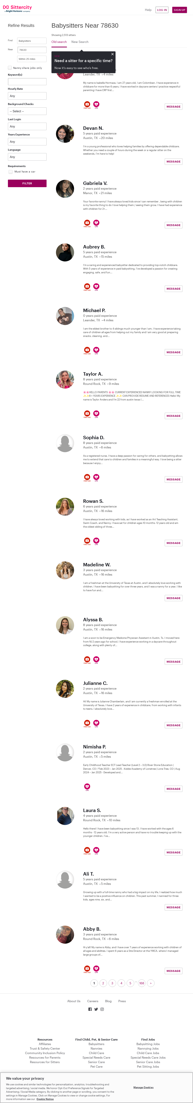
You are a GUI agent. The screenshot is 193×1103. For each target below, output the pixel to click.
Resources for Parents (45, 1057)
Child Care (96, 1053)
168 (141, 983)
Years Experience (19, 134)
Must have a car (25, 171)
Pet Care (96, 1066)
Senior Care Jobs (148, 1062)
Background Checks (21, 104)
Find (10, 40)
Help (148, 9)
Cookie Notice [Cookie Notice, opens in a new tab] (45, 1099)
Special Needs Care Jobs (148, 1057)
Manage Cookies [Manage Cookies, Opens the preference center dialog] (143, 1087)
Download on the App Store (96, 1025)
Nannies (96, 1048)
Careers (92, 1001)
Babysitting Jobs (148, 1044)
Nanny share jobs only (27, 67)
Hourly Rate (15, 88)
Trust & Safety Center (45, 1048)
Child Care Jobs (148, 1053)
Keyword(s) (15, 74)
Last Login (14, 119)
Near (10, 49)
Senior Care (96, 1062)
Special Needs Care (96, 1057)
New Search (80, 41)
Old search (59, 41)
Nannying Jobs (148, 1048)
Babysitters (96, 1044)
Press (122, 1001)
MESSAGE (174, 106)
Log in (162, 9)
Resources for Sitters (45, 1062)
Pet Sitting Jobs (148, 1066)
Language (14, 149)
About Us (73, 1001)
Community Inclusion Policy (45, 1053)
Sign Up (179, 9)
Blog (108, 1001)
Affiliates (45, 1044)
